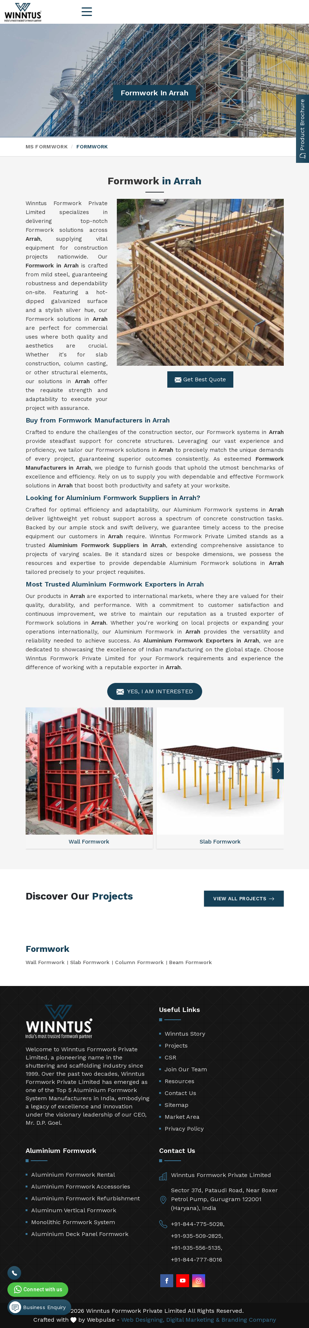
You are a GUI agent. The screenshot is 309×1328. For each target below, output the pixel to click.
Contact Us (180, 1093)
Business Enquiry (37, 1307)
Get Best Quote (200, 379)
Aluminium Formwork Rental (73, 1174)
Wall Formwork (45, 962)
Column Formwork (139, 962)
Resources (179, 1081)
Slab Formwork (89, 962)
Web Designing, (142, 1319)
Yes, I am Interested (154, 692)
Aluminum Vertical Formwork (73, 1210)
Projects (176, 1045)
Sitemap (176, 1104)
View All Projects (243, 899)
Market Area (182, 1116)
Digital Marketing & (193, 1319)
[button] (278, 770)
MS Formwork (47, 146)
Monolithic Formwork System (73, 1222)
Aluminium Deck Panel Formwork (79, 1233)
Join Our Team (186, 1069)
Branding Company (248, 1319)
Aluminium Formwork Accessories (80, 1186)
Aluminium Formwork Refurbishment (85, 1198)
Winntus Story (185, 1033)
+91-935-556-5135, (196, 1247)
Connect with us (37, 1289)
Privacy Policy (184, 1128)
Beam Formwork (190, 962)
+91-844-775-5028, (197, 1223)
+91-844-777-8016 (196, 1259)
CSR (170, 1057)
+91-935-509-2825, (197, 1235)
